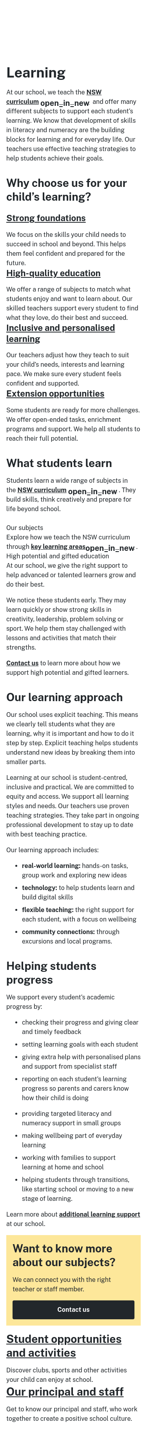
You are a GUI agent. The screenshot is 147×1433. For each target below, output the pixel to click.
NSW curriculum (67, 490)
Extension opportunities (55, 393)
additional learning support (99, 1214)
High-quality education (53, 273)
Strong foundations (46, 218)
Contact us (22, 663)
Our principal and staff (64, 1391)
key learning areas (82, 546)
